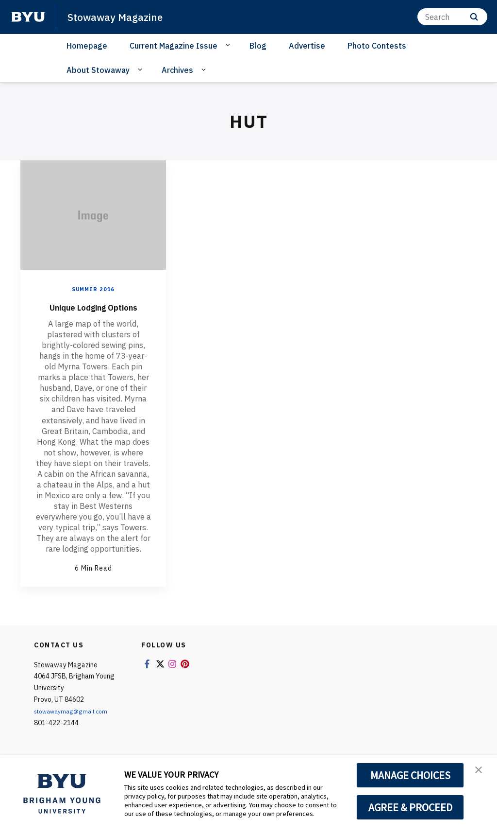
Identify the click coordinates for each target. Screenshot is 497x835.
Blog (257, 46)
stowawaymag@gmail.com (75, 725)
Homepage (86, 46)
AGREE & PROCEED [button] (410, 807)
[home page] (28, 17)
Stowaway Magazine (122, 16)
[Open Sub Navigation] (229, 45)
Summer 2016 (93, 289)
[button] (481, 773)
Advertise (307, 46)
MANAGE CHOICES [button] (410, 775)
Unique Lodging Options (93, 313)
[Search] (452, 16)
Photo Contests (377, 46)
